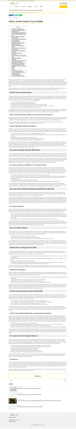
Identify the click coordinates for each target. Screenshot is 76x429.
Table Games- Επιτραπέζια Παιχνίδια (19, 65)
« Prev (11, 380)
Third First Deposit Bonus (16, 74)
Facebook (11, 15)
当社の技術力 (23, 6)
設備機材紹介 (30, 6)
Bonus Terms (14, 54)
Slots (13, 68)
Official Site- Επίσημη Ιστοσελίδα (18, 43)
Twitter (16, 15)
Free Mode (14, 59)
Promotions (14, 51)
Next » (65, 380)
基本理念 (36, 6)
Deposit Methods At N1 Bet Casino (18, 63)
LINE (21, 15)
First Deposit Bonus (15, 40)
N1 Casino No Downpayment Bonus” (18, 50)
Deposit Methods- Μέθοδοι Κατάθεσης (19, 32)
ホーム (11, 6)
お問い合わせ (63, 6)
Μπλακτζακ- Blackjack (16, 44)
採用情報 (41, 6)
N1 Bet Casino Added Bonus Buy (18, 29)
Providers (13, 69)
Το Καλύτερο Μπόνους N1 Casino (18, 64)
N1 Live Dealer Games (16, 41)
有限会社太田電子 (36, 425)
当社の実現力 (17, 6)
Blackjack (13, 67)
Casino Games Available (16, 58)
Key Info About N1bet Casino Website (19, 39)
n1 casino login (36, 100)
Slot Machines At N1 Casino (17, 53)
